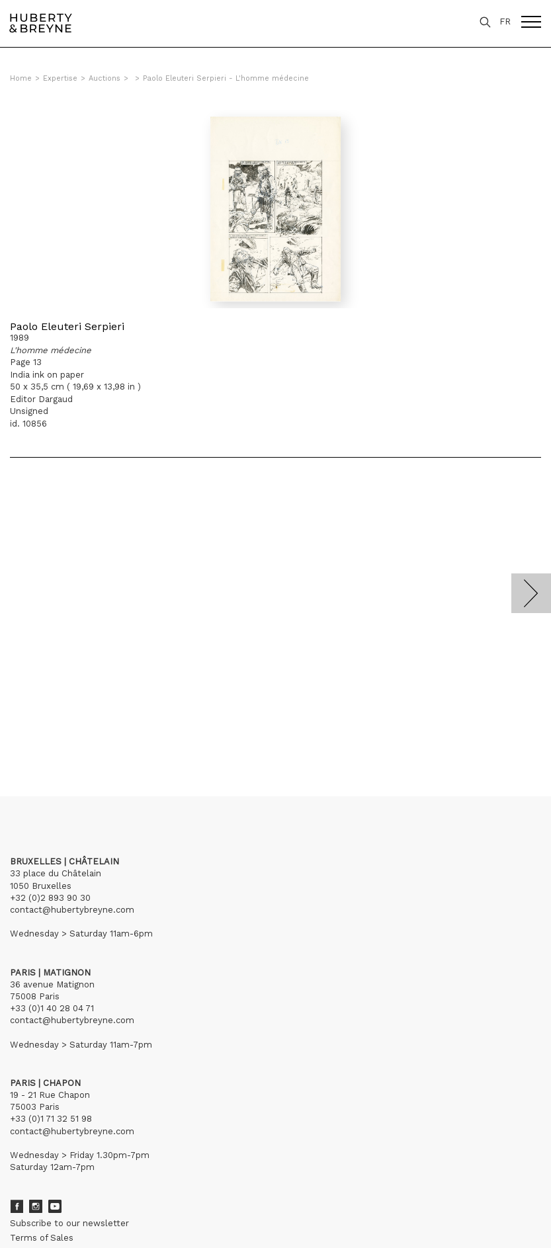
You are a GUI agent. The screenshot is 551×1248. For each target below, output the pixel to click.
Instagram (35, 1206)
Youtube (55, 1206)
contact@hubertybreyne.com (72, 910)
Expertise (60, 78)
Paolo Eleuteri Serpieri (67, 326)
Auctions (104, 78)
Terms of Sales (41, 1238)
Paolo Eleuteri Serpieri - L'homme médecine (226, 78)
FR (505, 21)
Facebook (16, 1206)
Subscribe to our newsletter (69, 1223)
